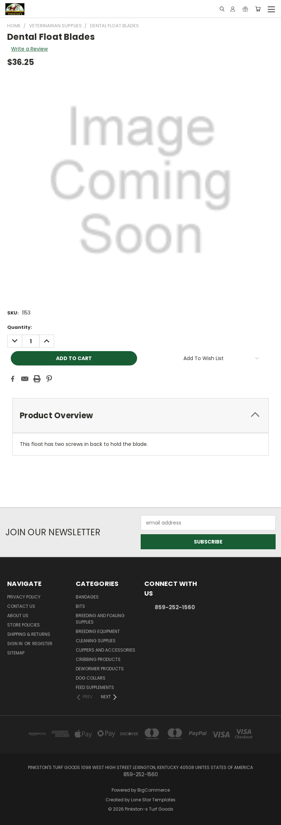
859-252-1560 (175, 607)
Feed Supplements (95, 687)
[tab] (140, 415)
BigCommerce (153, 790)
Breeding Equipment (98, 631)
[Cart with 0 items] (258, 9)
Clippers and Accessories (105, 650)
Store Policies (23, 625)
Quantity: (19, 327)
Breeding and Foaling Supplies (100, 618)
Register (42, 643)
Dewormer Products (100, 669)
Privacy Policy (24, 597)
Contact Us (21, 606)
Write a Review (29, 48)
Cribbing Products (98, 659)
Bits (80, 606)
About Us (17, 615)
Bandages (87, 597)
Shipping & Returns (28, 634)
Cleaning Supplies (96, 641)
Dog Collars (91, 678)
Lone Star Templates (153, 800)
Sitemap (15, 653)
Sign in (15, 643)
